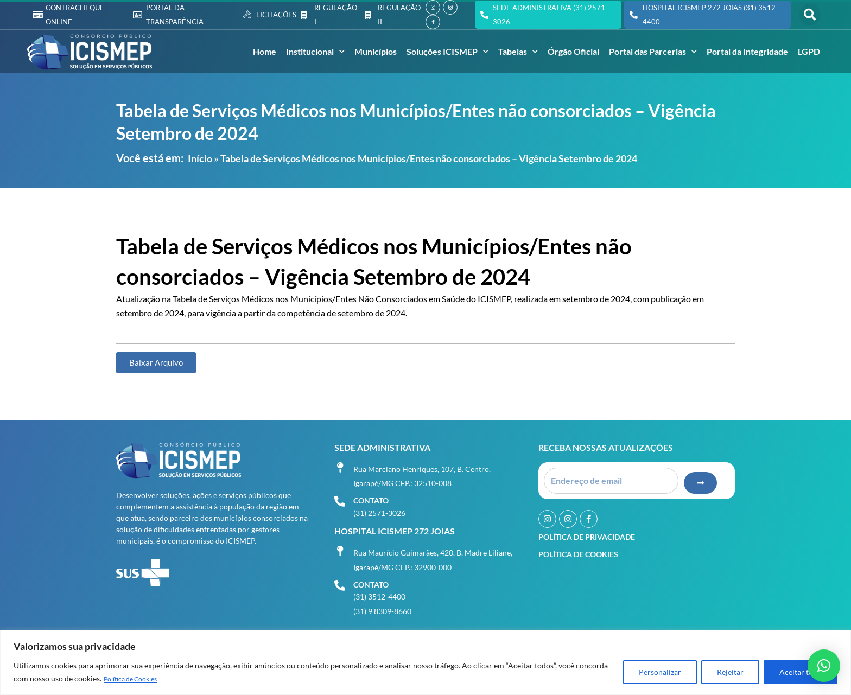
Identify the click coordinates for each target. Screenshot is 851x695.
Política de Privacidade (586, 533)
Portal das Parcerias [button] (653, 51)
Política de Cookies (136, 679)
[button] (810, 14)
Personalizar (660, 672)
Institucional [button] (315, 51)
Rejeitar (730, 672)
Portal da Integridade (747, 51)
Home (264, 51)
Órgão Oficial (573, 51)
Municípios (375, 51)
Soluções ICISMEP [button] (447, 51)
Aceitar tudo (800, 672)
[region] (425, 662)
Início (200, 158)
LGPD (809, 51)
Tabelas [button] (518, 51)
